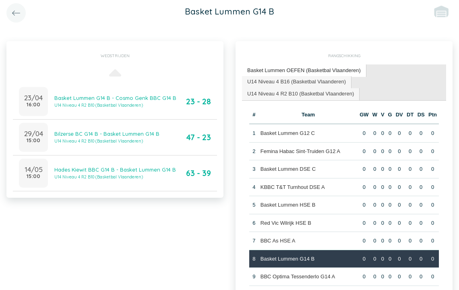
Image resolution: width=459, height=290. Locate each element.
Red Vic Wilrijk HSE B (286, 223)
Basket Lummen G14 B (287, 259)
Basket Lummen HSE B (288, 205)
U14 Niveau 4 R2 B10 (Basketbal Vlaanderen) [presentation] (300, 94)
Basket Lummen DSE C (288, 169)
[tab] (304, 70)
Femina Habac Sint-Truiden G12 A (300, 151)
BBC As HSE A (278, 241)
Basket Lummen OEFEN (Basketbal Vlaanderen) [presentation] (304, 70)
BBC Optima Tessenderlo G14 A (298, 276)
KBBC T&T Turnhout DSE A (293, 187)
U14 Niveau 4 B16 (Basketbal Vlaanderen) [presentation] (296, 82)
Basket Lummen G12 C (288, 133)
